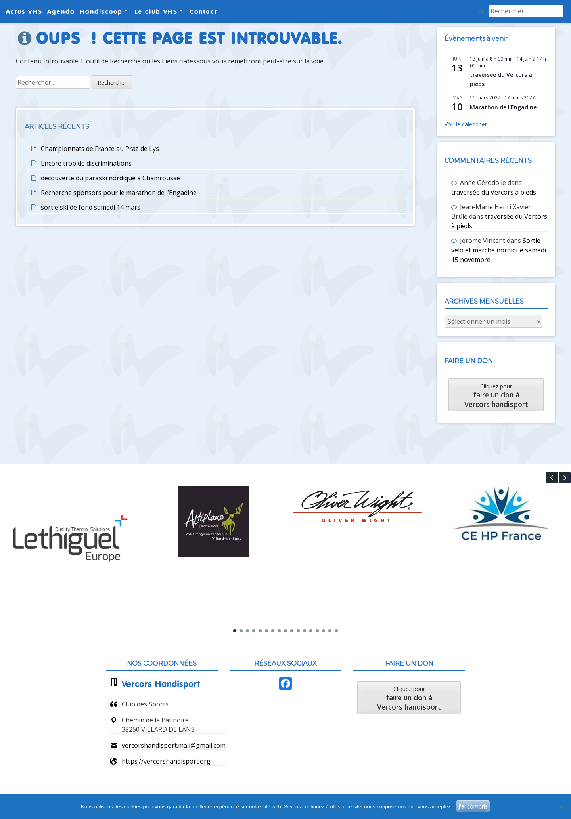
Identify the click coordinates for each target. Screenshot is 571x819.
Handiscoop (101, 11)
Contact (203, 11)
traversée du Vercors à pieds (493, 192)
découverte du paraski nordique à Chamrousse (110, 178)
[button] (552, 477)
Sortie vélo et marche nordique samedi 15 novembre (498, 250)
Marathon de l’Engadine (503, 107)
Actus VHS (24, 11)
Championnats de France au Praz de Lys (100, 148)
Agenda (61, 11)
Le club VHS (156, 11)
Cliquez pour (496, 395)
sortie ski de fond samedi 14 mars (90, 207)
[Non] (561, 807)
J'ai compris (473, 806)
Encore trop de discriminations (86, 163)
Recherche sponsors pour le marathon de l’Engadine (119, 192)
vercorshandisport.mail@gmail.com (174, 745)
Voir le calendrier (466, 124)
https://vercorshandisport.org (166, 761)
